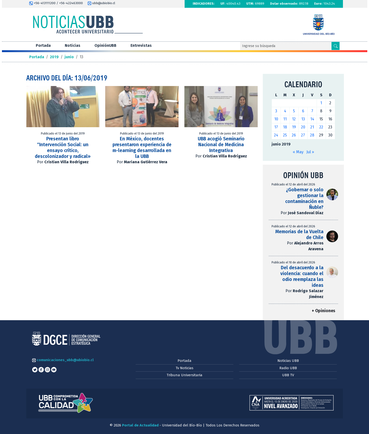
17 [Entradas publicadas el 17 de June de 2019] (276, 127)
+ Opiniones (323, 310)
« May (298, 152)
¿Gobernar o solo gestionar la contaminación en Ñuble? (304, 198)
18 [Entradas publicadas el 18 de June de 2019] (285, 127)
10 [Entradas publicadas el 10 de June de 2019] (276, 119)
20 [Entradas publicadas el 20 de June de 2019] (303, 127)
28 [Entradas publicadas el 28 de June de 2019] (312, 135)
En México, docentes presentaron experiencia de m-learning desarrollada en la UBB (142, 147)
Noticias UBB (288, 360)
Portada (43, 45)
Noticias (72, 45)
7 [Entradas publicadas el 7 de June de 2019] (312, 111)
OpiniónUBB (105, 45)
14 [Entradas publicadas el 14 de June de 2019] (312, 119)
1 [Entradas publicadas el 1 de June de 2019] (321, 103)
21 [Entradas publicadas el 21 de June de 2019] (312, 127)
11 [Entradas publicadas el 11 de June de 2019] (285, 119)
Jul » (310, 152)
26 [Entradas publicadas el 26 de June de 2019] (294, 135)
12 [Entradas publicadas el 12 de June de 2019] (294, 119)
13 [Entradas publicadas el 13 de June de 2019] (303, 119)
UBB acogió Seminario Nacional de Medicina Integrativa (221, 144)
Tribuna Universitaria (184, 375)
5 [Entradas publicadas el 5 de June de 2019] (294, 111)
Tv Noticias (184, 368)
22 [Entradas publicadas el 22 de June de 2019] (321, 127)
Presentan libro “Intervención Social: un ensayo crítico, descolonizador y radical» (63, 147)
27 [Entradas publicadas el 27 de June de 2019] (303, 135)
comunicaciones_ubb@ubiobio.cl (63, 360)
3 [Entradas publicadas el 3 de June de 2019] (276, 111)
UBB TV (288, 375)
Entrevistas (141, 45)
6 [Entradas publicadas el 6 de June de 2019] (303, 111)
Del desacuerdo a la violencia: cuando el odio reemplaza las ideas (301, 276)
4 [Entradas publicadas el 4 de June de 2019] (285, 111)
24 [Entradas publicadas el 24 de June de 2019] (276, 135)
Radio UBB (288, 368)
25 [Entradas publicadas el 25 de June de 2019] (285, 135)
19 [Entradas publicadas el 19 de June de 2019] (294, 127)
